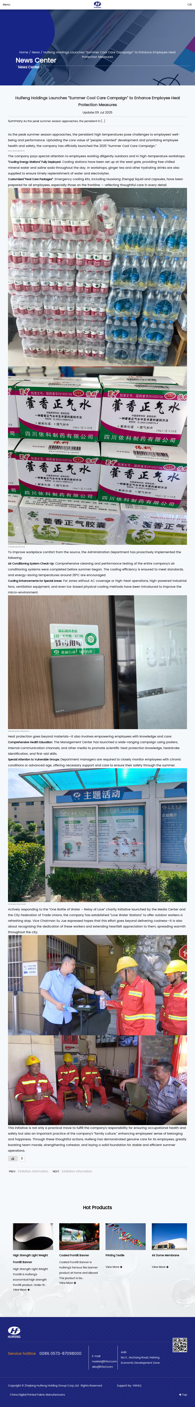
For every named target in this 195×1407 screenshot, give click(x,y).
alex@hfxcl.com (102, 1367)
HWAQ (137, 1385)
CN (190, 4)
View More (16, 1283)
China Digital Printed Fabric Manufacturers (37, 1395)
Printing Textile (155, 1255)
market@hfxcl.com (104, 1361)
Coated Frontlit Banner (115, 1255)
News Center (30, 67)
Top (183, 1395)
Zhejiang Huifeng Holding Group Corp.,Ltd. (52, 1385)
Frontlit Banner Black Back (24, 1255)
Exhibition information (33, 1171)
